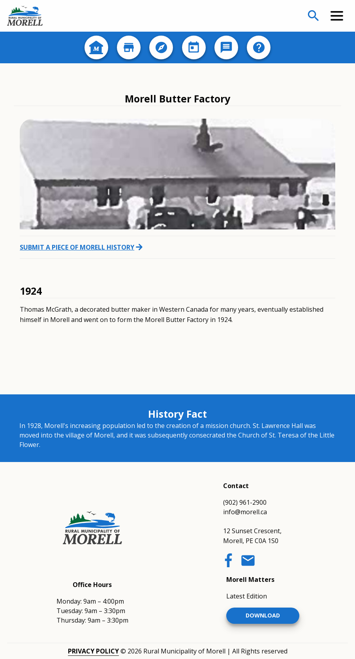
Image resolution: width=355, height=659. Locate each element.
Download (263, 615)
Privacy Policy (93, 651)
